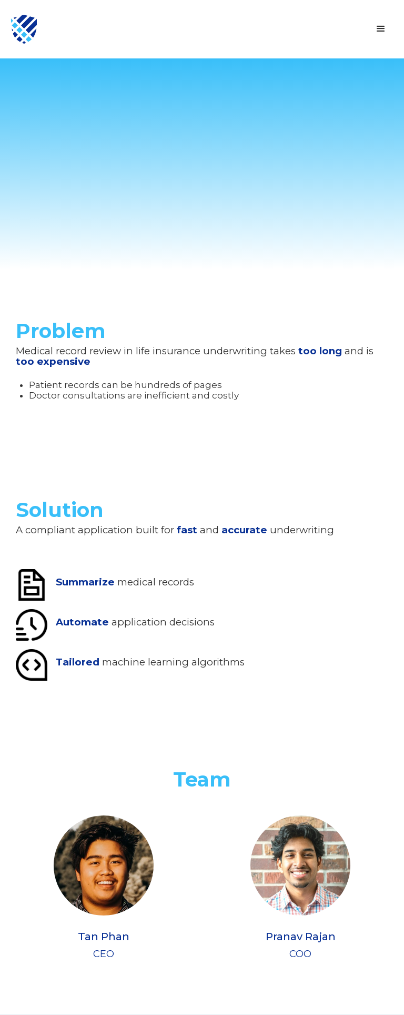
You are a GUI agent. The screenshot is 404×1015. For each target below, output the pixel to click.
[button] (380, 29)
